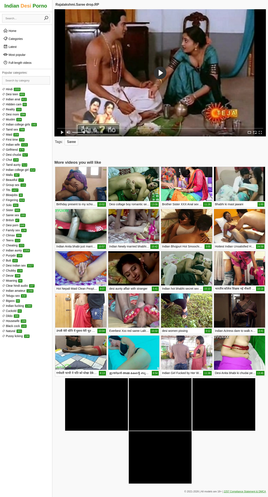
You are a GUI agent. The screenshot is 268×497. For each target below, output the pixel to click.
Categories (13, 38)
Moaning (12, 280)
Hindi (11, 89)
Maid (10, 134)
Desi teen (13, 94)
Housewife (14, 321)
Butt (10, 260)
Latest (10, 46)
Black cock (14, 326)
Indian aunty (16, 250)
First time (13, 139)
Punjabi (12, 255)
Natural (12, 331)
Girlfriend (13, 149)
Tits (10, 190)
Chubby (12, 270)
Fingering (13, 200)
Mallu (10, 175)
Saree (71, 142)
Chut (10, 159)
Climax (12, 235)
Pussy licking (16, 336)
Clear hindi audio (18, 285)
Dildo (10, 316)
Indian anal (14, 99)
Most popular (14, 54)
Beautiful (13, 180)
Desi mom (14, 114)
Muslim (12, 119)
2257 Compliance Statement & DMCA (245, 491)
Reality (12, 109)
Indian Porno (25, 6)
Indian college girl (18, 169)
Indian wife (15, 144)
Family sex (14, 230)
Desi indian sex (18, 265)
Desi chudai (15, 154)
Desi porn (13, 225)
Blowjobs (12, 195)
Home (9, 30)
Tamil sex (13, 129)
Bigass (11, 300)
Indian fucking (17, 305)
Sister (11, 210)
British (10, 220)
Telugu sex (14, 295)
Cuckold (12, 311)
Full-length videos (17, 62)
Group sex (14, 185)
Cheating (13, 245)
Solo (10, 205)
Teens (11, 240)
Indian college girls (19, 124)
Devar (11, 275)
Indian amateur (18, 290)
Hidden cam (14, 104)
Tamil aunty (14, 164)
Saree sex (14, 215)
